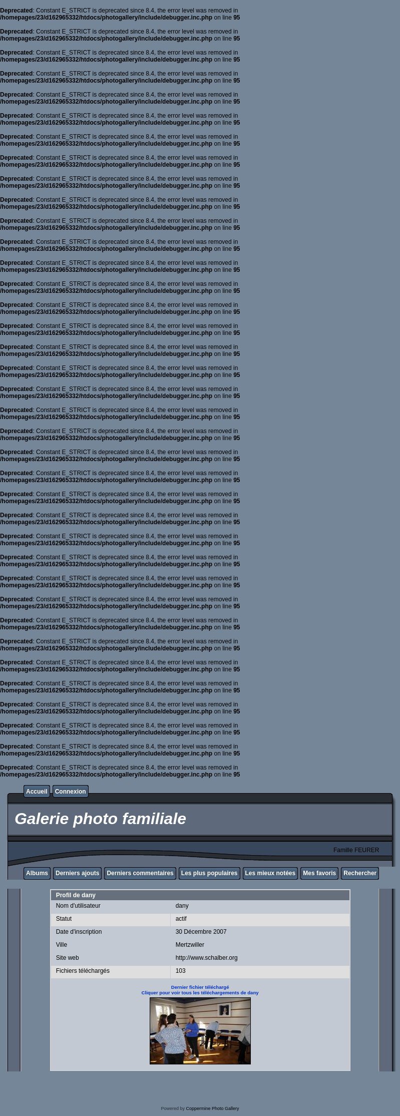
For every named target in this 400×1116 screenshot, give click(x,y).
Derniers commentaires (140, 873)
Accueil (37, 791)
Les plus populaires (209, 873)
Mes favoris (319, 873)
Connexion (70, 791)
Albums (37, 873)
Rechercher (359, 873)
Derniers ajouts (77, 873)
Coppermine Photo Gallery (212, 1108)
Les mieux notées (270, 873)
